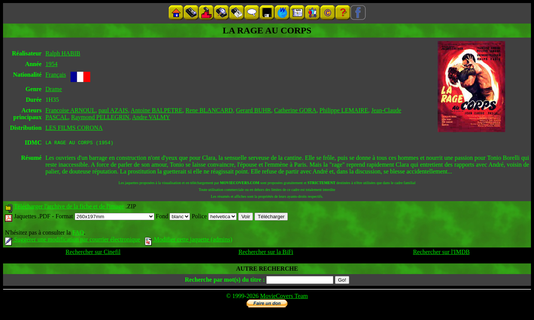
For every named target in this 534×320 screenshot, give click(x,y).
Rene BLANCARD (209, 110)
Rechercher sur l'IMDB (441, 253)
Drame (54, 89)
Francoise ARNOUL (71, 110)
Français (56, 74)
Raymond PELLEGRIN (100, 117)
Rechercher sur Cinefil (93, 253)
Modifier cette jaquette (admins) (188, 240)
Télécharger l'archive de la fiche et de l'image (69, 207)
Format (104, 217)
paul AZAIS (113, 110)
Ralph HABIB (63, 53)
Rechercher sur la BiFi (266, 253)
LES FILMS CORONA (74, 128)
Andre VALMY (151, 117)
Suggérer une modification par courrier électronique (72, 240)
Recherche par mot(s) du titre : (225, 280)
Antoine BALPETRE (156, 110)
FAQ (78, 233)
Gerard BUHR (253, 110)
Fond (173, 217)
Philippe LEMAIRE (343, 110)
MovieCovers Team (284, 297)
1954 (52, 64)
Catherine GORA (295, 110)
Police (214, 217)
